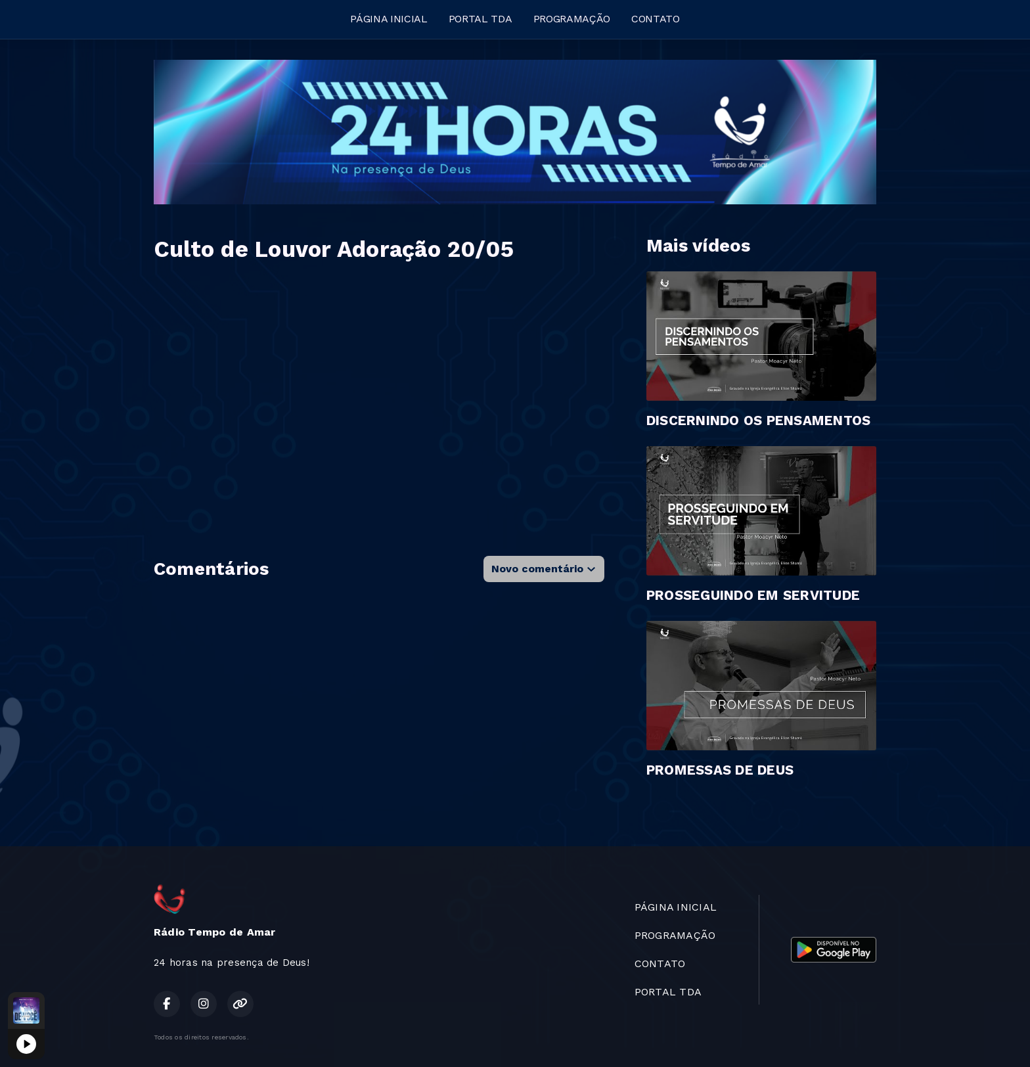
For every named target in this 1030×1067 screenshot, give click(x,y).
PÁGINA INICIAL (389, 18)
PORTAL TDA (480, 18)
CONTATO (655, 18)
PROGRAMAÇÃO (571, 18)
